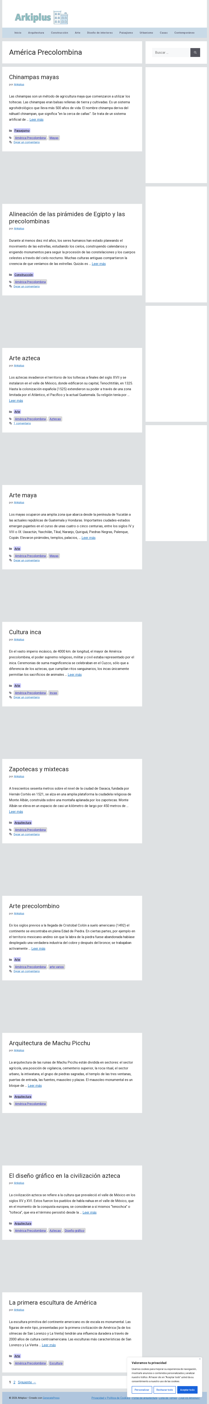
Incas (53, 693)
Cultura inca (25, 632)
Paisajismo (126, 32)
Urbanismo (146, 32)
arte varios (57, 967)
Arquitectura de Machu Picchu (49, 1043)
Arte (77, 32)
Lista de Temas (168, 1398)
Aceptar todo (187, 1389)
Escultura (56, 1363)
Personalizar (142, 1389)
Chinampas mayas (34, 77)
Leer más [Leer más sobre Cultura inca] (75, 675)
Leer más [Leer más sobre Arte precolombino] (38, 948)
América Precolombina (30, 138)
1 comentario (22, 423)
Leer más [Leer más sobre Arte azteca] (16, 401)
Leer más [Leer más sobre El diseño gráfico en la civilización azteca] (90, 1212)
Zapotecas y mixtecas (39, 769)
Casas (163, 32)
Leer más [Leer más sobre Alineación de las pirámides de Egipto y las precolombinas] (99, 264)
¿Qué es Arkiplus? (189, 1398)
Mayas (54, 138)
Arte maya (23, 495)
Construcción (59, 32)
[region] (164, 1377)
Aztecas (55, 419)
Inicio (18, 32)
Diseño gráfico (74, 1230)
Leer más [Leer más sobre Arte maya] (89, 538)
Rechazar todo (164, 1389)
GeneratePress (51, 1397)
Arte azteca (24, 358)
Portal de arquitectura (144, 1398)
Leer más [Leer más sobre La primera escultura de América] (49, 1345)
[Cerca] (200, 1359)
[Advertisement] (72, 179)
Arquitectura (36, 32)
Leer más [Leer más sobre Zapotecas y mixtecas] (16, 812)
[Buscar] (195, 52)
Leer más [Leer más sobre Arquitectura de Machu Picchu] (35, 1086)
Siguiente (27, 1382)
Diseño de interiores (100, 32)
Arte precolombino (34, 906)
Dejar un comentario (27, 142)
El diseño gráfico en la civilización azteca (64, 1175)
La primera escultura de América (53, 1302)
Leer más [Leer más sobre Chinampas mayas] (37, 119)
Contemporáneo (184, 32)
